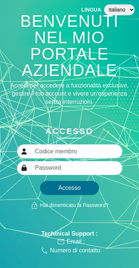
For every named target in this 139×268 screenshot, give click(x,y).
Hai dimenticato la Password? (69, 205)
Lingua (91, 10)
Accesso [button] (69, 188)
